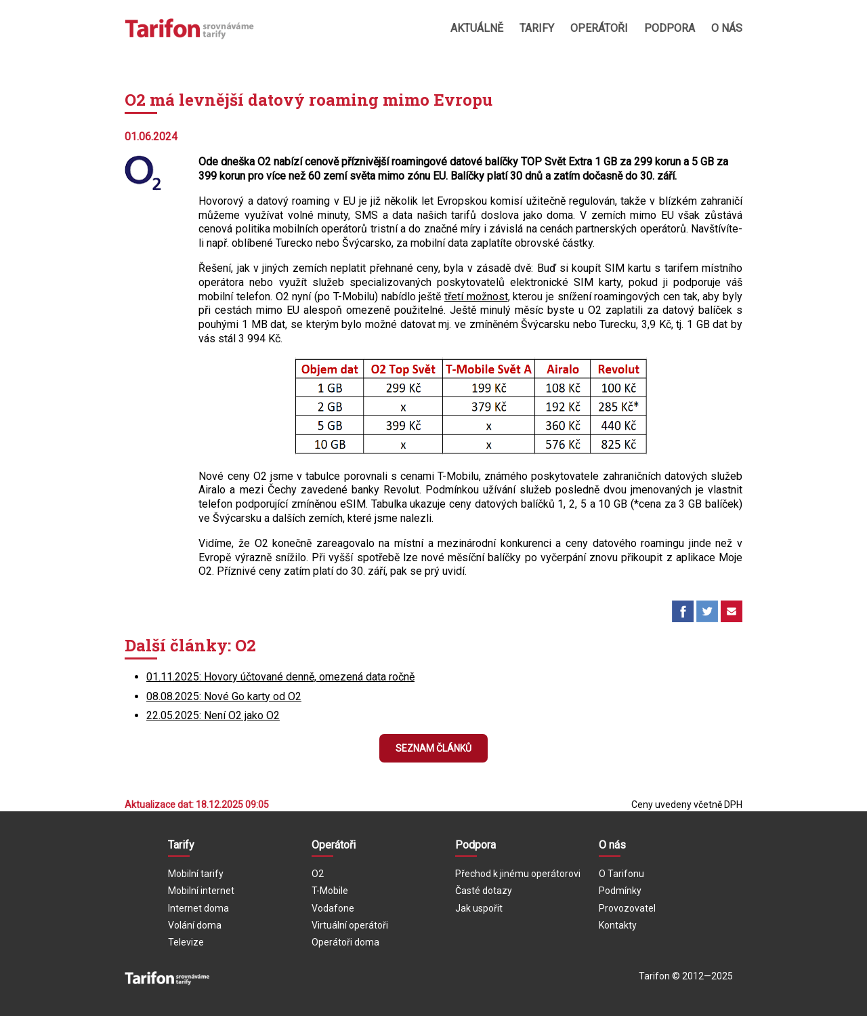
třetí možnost (476, 296)
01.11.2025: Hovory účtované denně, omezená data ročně (280, 676)
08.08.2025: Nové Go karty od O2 (223, 696)
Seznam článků (433, 748)
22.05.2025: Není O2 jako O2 (213, 715)
